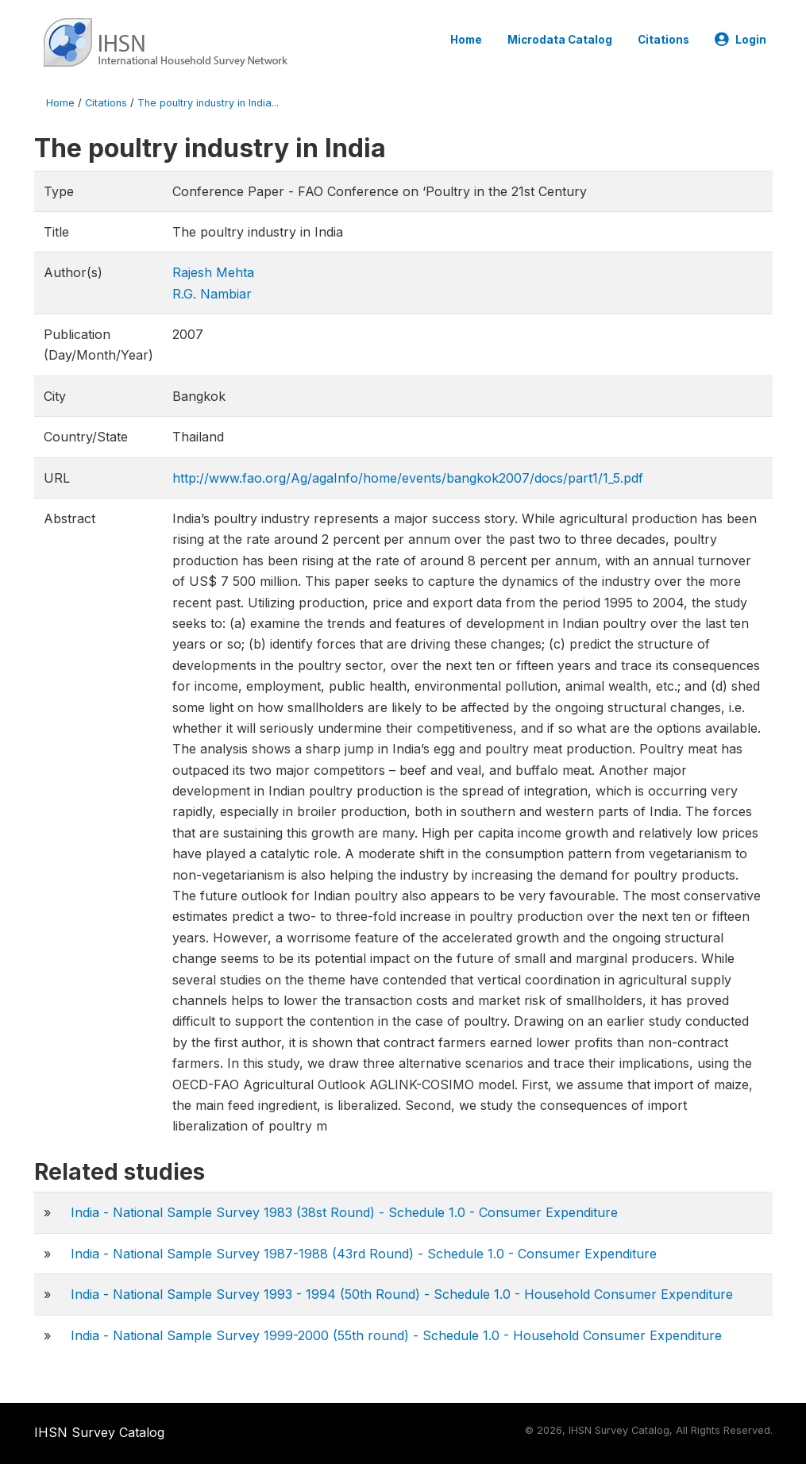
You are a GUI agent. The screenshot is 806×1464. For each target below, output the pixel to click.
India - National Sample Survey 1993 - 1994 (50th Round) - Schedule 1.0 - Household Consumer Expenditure (402, 1294)
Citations (663, 39)
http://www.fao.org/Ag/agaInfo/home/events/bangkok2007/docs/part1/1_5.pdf (407, 478)
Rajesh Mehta (213, 272)
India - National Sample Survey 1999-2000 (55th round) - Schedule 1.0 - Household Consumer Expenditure (396, 1335)
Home (466, 39)
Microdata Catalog (559, 39)
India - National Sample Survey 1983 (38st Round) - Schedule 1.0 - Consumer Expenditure (344, 1212)
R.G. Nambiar (212, 294)
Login (740, 39)
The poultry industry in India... (208, 103)
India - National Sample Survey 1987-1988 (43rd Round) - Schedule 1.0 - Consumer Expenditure (364, 1254)
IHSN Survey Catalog (99, 1432)
